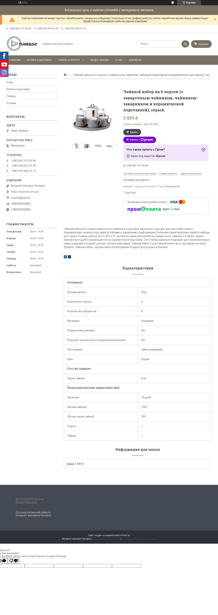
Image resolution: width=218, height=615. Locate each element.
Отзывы (11, 103)
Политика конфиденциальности (139, 538)
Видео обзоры (100, 60)
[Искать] (185, 43)
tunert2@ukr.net (20, 197)
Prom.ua (125, 535)
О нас (119, 60)
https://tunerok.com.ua (24, 191)
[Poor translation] (14, 561)
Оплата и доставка (39, 60)
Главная (15, 60)
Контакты (135, 60)
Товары (11, 96)
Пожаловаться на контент (106, 538)
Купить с (141, 140)
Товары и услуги (69, 60)
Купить (134, 132)
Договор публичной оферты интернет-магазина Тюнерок (33, 514)
